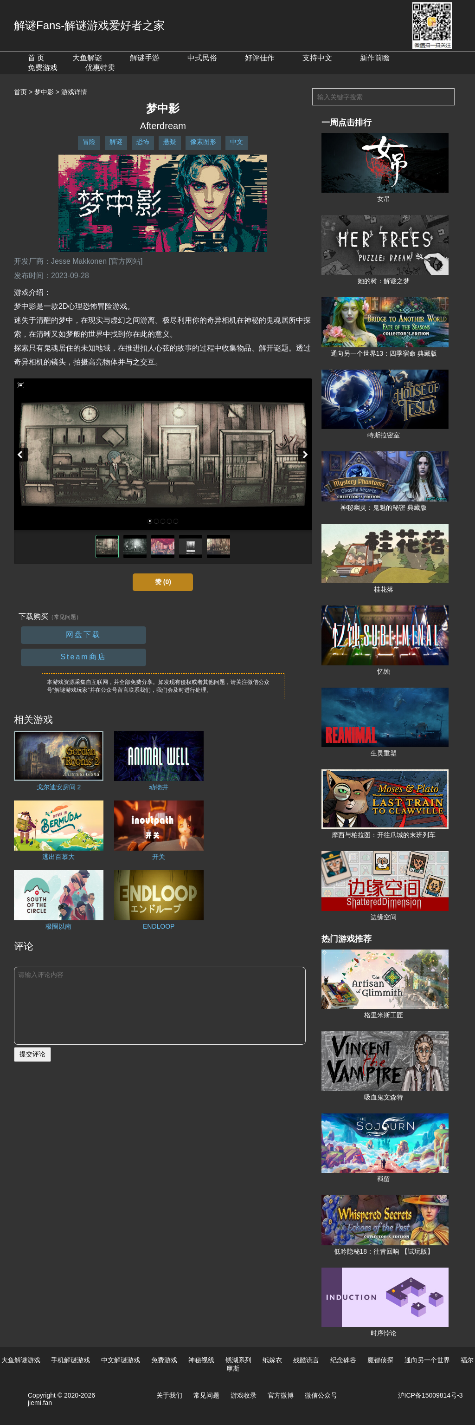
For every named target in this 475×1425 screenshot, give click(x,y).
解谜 (115, 141)
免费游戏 (43, 68)
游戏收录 (244, 1395)
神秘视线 (201, 1360)
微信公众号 (321, 1395)
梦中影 (44, 92)
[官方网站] (126, 261)
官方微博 (281, 1395)
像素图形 (203, 141)
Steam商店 (83, 657)
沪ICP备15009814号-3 (430, 1395)
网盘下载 (83, 634)
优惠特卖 (100, 68)
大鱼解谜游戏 (20, 1360)
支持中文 (317, 58)
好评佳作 (260, 58)
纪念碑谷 (343, 1360)
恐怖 (142, 141)
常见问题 (206, 1395)
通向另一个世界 (427, 1360)
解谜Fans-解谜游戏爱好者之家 (89, 25)
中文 (236, 141)
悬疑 (169, 141)
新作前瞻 (375, 58)
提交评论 (32, 1054)
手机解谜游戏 (70, 1360)
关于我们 (169, 1395)
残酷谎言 (306, 1360)
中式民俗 (202, 58)
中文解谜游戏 (120, 1360)
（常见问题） (65, 617)
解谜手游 (145, 58)
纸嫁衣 (272, 1360)
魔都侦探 (380, 1360)
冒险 (89, 141)
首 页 (36, 58)
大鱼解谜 (87, 58)
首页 (20, 92)
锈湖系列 (238, 1360)
